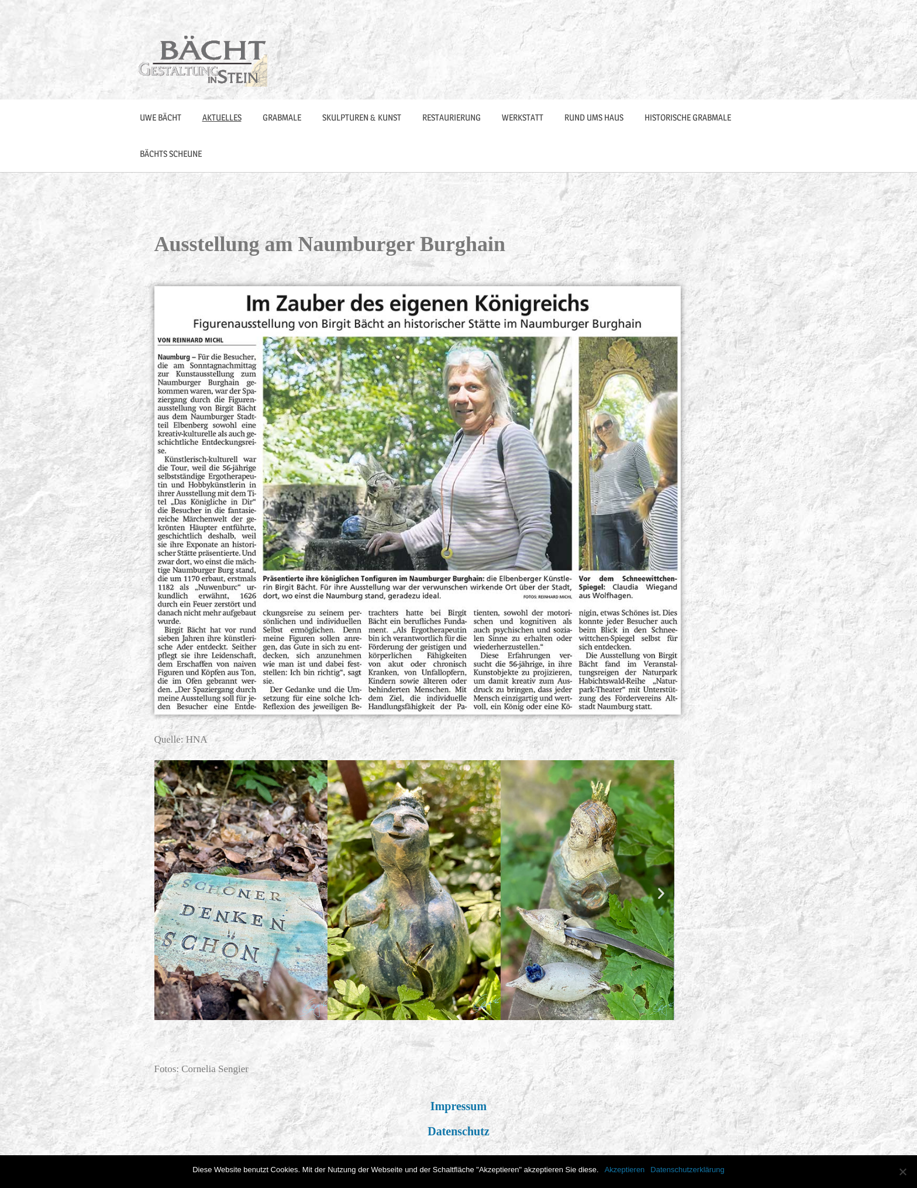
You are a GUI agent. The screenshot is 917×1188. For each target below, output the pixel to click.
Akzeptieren (625, 1169)
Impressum (458, 1106)
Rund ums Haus (593, 117)
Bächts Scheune (171, 153)
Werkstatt (522, 117)
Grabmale (282, 117)
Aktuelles (222, 117)
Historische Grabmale (687, 117)
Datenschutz (458, 1131)
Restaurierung (451, 117)
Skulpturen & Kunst (361, 117)
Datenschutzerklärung (687, 1169)
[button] (167, 892)
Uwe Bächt (160, 117)
